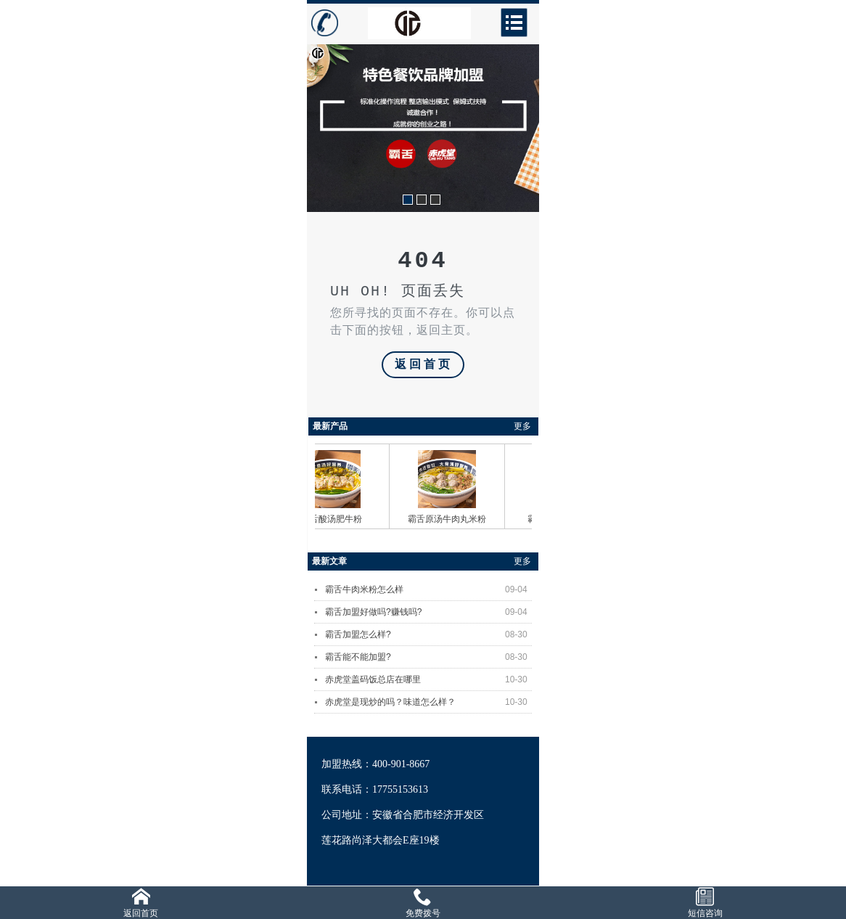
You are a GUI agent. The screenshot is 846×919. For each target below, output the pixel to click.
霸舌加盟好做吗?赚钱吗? (428, 612)
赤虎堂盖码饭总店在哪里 (428, 679)
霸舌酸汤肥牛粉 (334, 519)
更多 (522, 426)
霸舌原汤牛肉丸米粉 (450, 519)
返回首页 (424, 365)
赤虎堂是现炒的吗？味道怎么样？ (428, 702)
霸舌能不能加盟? (428, 657)
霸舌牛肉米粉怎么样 (428, 589)
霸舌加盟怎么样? (428, 634)
